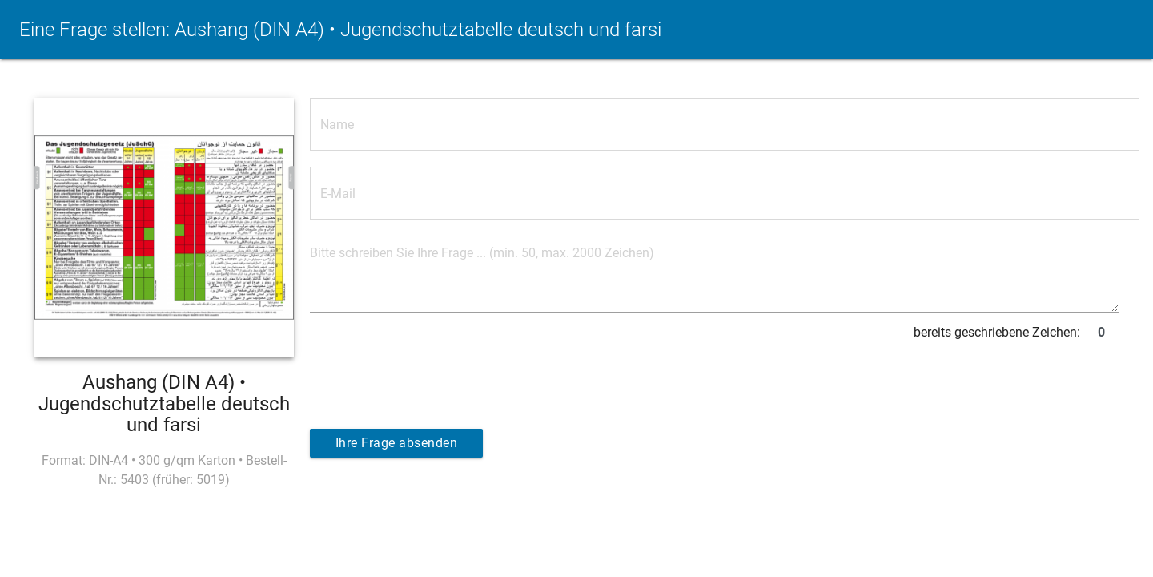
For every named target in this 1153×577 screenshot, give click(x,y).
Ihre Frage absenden (396, 442)
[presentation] (431, 378)
